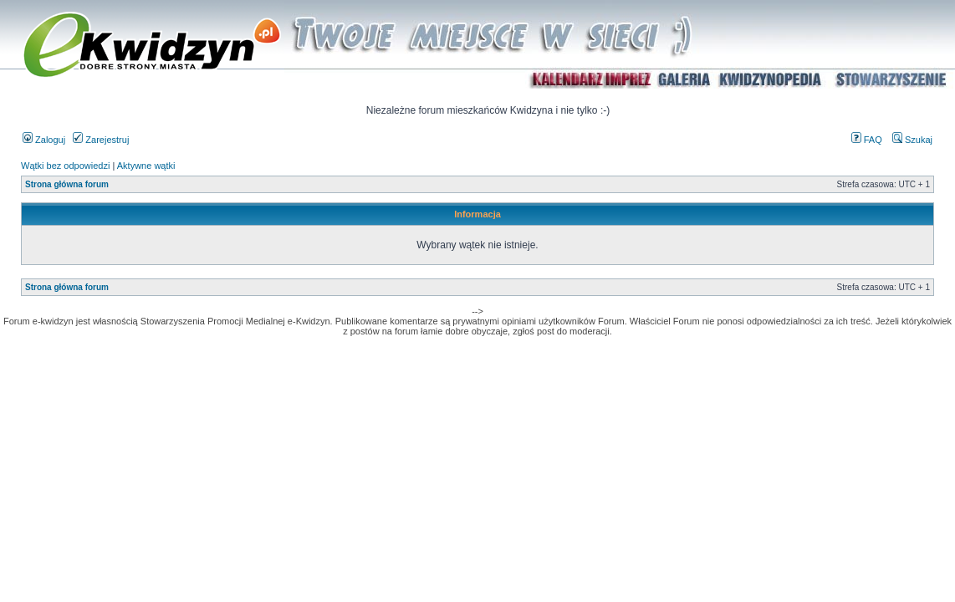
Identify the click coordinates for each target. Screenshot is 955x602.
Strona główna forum (67, 184)
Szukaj (912, 140)
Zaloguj (44, 140)
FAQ (866, 140)
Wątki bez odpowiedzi (65, 166)
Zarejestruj (101, 140)
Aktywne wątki (146, 166)
